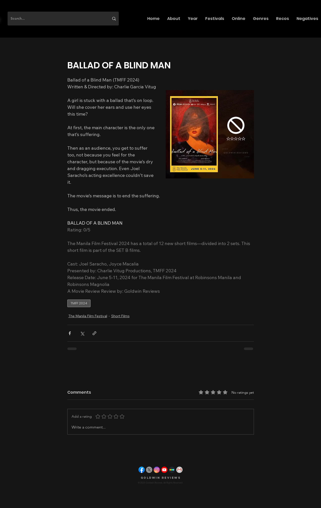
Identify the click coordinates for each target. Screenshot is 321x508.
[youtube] (164, 470)
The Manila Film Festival (87, 316)
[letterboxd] (172, 470)
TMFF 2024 (79, 303)
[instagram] (157, 470)
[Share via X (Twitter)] (82, 333)
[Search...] (56, 18)
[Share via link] (94, 333)
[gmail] (179, 470)
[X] (149, 470)
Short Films (120, 316)
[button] (173, 18)
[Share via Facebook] (69, 333)
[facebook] (141, 470)
